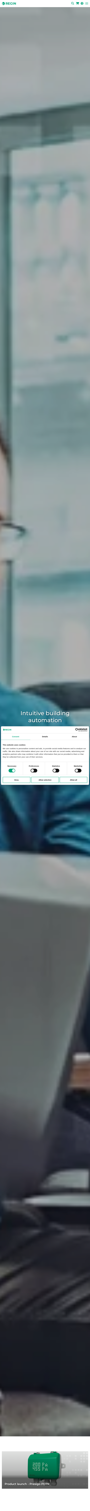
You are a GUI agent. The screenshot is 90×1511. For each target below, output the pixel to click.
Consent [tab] (15, 736)
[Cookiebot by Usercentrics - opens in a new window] (77, 729)
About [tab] (74, 736)
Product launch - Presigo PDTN (27, 1484)
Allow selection (45, 780)
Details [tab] (45, 736)
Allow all (73, 780)
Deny (16, 780)
